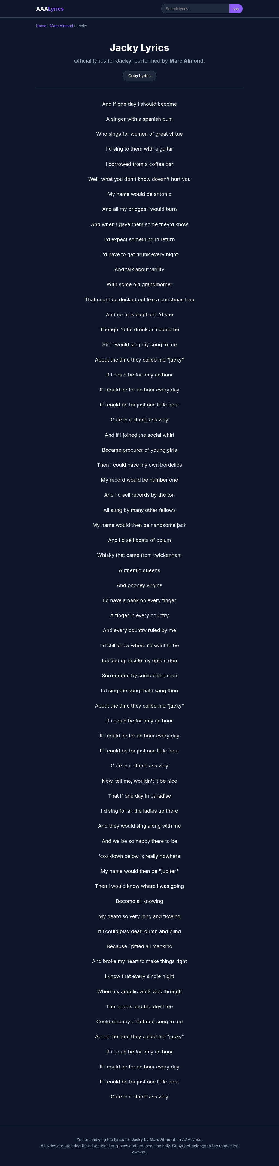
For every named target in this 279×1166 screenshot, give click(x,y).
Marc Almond (61, 26)
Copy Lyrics (139, 76)
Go (236, 9)
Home (41, 26)
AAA (50, 8)
